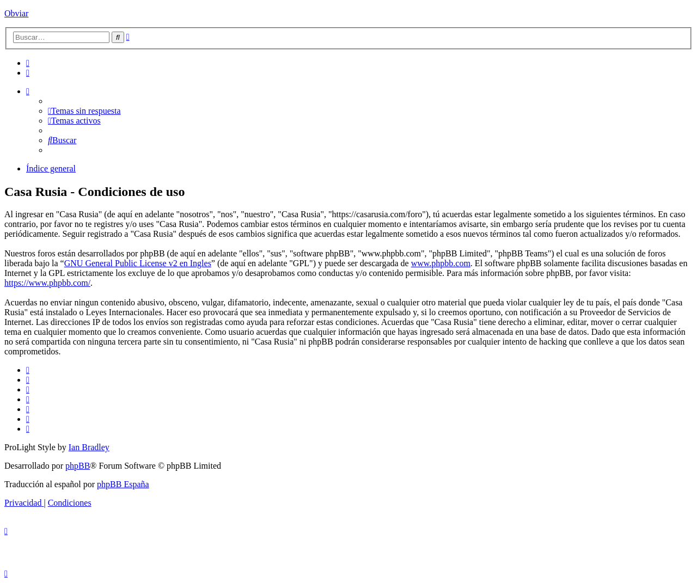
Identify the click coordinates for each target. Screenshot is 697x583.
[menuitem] (27, 62)
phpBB (77, 465)
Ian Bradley (89, 447)
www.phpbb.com (440, 263)
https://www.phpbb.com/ (47, 282)
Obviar (16, 13)
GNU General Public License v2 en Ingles (137, 263)
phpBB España (123, 484)
